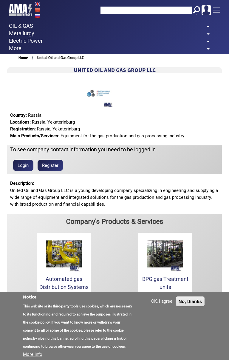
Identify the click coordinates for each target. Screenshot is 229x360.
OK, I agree (161, 302)
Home (23, 57)
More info (32, 355)
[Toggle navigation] (216, 10)
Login (23, 165)
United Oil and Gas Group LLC (60, 57)
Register (50, 165)
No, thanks (190, 302)
